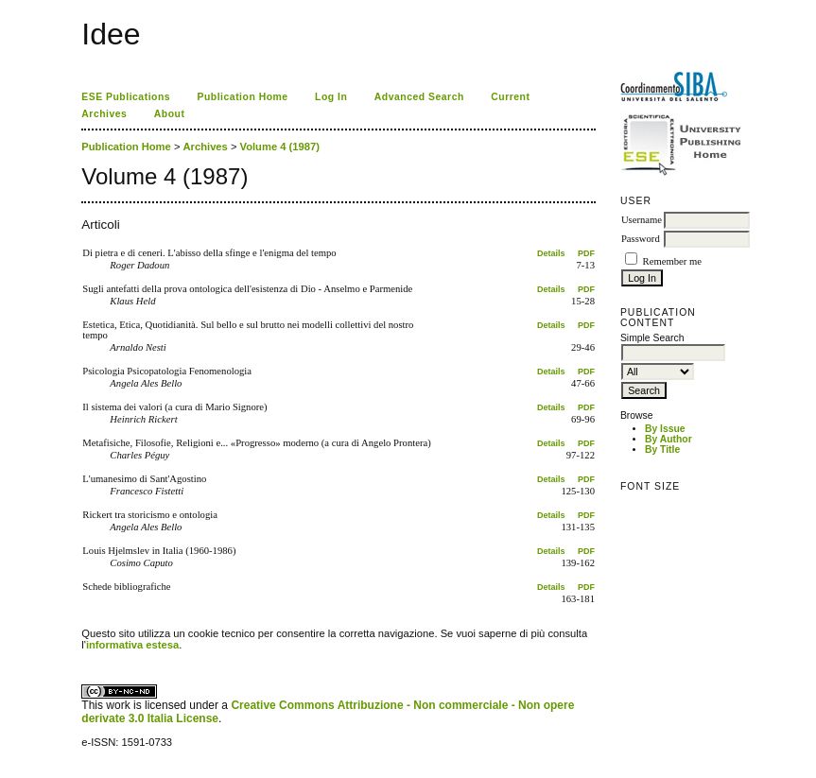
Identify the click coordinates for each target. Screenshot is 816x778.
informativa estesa (132, 644)
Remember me (672, 261)
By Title (662, 449)
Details (551, 253)
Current (510, 97)
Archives (104, 114)
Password (640, 238)
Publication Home (243, 97)
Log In (331, 97)
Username (641, 220)
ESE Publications (125, 97)
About (169, 114)
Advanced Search (419, 97)
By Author (668, 439)
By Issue (665, 429)
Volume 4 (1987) (280, 146)
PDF (586, 253)
